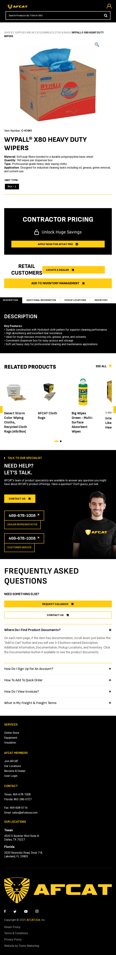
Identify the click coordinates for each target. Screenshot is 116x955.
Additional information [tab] (41, 300)
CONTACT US (55, 615)
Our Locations (12, 766)
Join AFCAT (11, 761)
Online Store (11, 732)
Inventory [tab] (101, 300)
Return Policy (12, 927)
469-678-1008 (22, 515)
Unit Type (11, 180)
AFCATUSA (33, 920)
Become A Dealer (14, 771)
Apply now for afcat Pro (55, 244)
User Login (10, 776)
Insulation (10, 742)
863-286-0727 (23, 799)
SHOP (7, 32)
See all (101, 366)
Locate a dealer (57, 270)
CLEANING (44, 32)
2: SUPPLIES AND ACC (25, 32)
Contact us (17, 498)
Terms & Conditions (16, 933)
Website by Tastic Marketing (21, 945)
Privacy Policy (13, 939)
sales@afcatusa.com (25, 812)
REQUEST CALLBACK (55, 604)
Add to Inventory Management (55, 283)
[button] (56, 441)
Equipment (10, 737)
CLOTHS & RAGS (61, 32)
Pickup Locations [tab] (75, 300)
